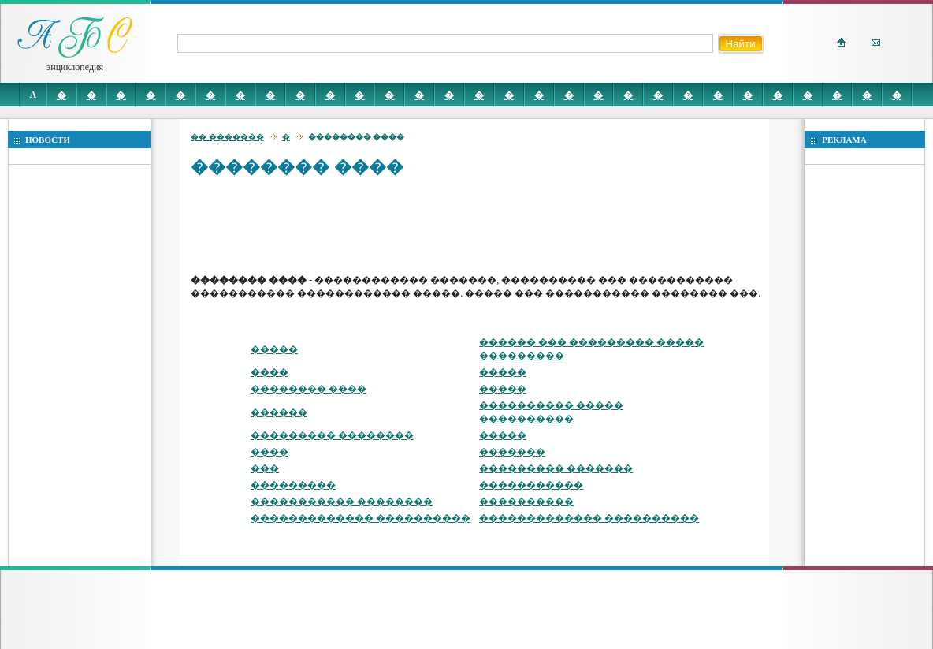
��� (265, 468)
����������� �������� (342, 501)
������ (279, 412)
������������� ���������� (360, 518)
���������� (526, 501)
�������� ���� (308, 388)
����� (274, 349)
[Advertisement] (477, 224)
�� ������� (227, 136)
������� (512, 451)
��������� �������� (332, 435)
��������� (293, 484)
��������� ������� (556, 468)
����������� (531, 484)
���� (269, 372)
